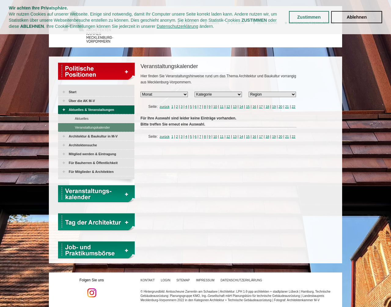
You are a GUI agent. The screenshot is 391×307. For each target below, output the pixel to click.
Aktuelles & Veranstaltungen (91, 109)
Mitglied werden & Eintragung (92, 154)
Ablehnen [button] (357, 17)
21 (287, 106)
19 (274, 106)
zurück (165, 106)
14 (241, 106)
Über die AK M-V (82, 101)
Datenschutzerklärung (177, 26)
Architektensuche (83, 145)
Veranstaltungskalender (92, 127)
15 (248, 106)
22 (293, 106)
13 (234, 106)
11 (222, 106)
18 (267, 106)
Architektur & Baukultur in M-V (93, 136)
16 (254, 106)
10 (215, 106)
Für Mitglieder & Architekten (91, 172)
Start (72, 92)
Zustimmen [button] (309, 17)
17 (261, 106)
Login (165, 280)
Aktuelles (82, 118)
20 (280, 106)
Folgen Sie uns (91, 287)
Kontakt (148, 280)
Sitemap (183, 280)
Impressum (205, 280)
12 (228, 106)
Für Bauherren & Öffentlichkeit (93, 163)
